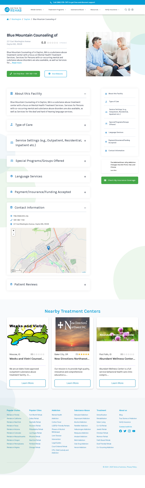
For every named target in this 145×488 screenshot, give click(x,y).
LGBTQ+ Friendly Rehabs (61, 426)
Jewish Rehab (102, 429)
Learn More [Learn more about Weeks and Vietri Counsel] (28, 383)
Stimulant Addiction (81, 415)
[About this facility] (119, 93)
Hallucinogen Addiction (82, 429)
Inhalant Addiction (80, 436)
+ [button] (13, 231)
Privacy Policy (132, 467)
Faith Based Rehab (103, 440)
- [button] (13, 234)
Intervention (56, 439)
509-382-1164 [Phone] (19, 220)
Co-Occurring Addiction (105, 447)
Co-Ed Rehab (102, 426)
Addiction (55, 410)
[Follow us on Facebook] (120, 431)
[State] (17, 19)
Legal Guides (56, 443)
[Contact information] (119, 150)
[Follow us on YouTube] (133, 431)
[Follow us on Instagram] (129, 431)
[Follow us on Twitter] (125, 431)
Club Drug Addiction (81, 444)
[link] (119, 101)
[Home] (8, 19)
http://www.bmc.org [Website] (21, 216)
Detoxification (102, 415)
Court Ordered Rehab (59, 446)
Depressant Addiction (82, 418)
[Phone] (23, 74)
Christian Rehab (102, 433)
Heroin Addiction (80, 447)
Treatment (101, 410)
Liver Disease (56, 436)
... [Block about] (16, 63)
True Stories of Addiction (128, 418)
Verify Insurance (125, 422)
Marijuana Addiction (81, 433)
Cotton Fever (56, 422)
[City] (28, 19)
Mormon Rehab (102, 436)
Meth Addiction (79, 440)
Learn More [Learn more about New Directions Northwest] (73, 383)
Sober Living (101, 422)
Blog (121, 415)
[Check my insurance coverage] (119, 180)
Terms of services (120, 467)
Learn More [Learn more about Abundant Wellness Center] (117, 383)
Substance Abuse (80, 410)
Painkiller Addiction (81, 426)
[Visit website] (56, 74)
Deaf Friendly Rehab (104, 444)
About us (122, 410)
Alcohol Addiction (80, 422)
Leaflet (84, 272)
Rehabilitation (102, 418)
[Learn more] (119, 166)
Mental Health (57, 415)
